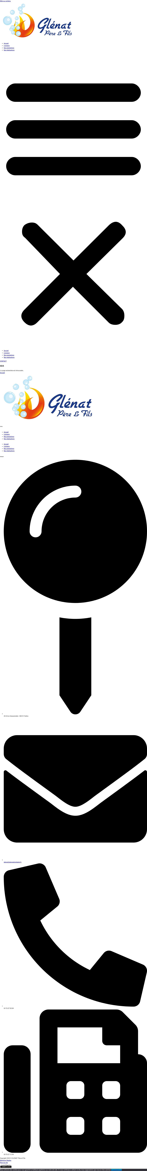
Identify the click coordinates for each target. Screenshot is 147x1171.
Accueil (6, 43)
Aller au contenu (5, 1)
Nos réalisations (9, 50)
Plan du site (4, 1163)
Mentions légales (5, 1160)
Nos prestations (9, 48)
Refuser (119, 1170)
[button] (73, 200)
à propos (7, 46)
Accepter (114, 1170)
